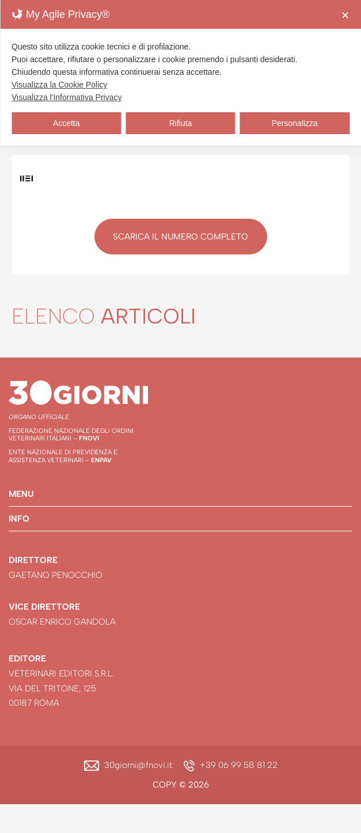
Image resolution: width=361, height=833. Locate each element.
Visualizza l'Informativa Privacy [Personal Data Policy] (66, 97)
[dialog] (180, 73)
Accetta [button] (66, 123)
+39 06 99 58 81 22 (239, 765)
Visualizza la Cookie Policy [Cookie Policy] (59, 84)
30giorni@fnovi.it (138, 765)
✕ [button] (345, 15)
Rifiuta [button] (180, 123)
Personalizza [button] (295, 123)
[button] (180, 494)
